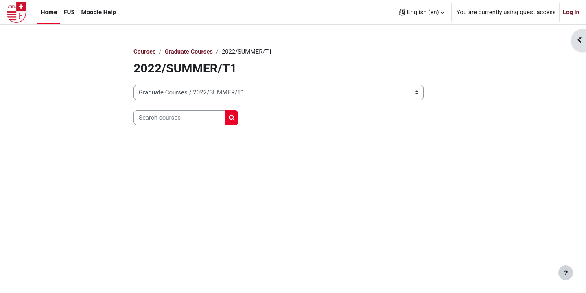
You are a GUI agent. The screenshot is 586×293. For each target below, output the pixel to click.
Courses (144, 51)
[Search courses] (179, 117)
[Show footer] (565, 272)
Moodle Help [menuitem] (98, 12)
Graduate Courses (189, 51)
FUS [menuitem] (68, 12)
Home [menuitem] (49, 12)
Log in (571, 12)
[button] (422, 12)
